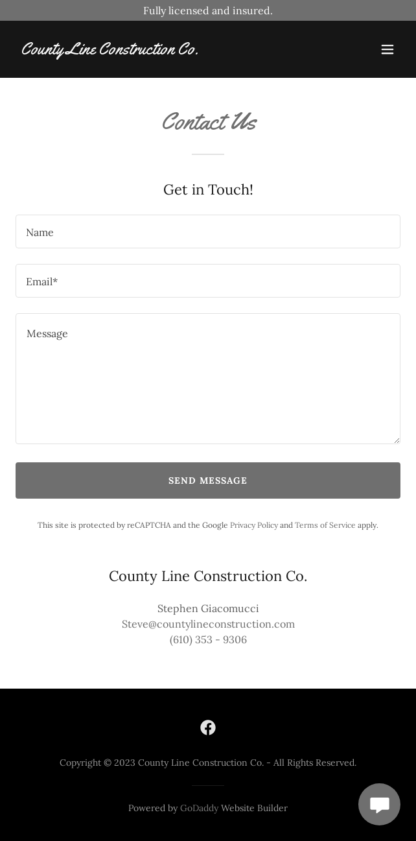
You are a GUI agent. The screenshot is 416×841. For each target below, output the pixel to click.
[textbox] (208, 231)
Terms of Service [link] (325, 525)
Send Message (208, 480)
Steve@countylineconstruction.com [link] (208, 623)
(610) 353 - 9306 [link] (208, 639)
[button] (387, 49)
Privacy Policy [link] (254, 525)
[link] (109, 50)
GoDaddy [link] (199, 808)
